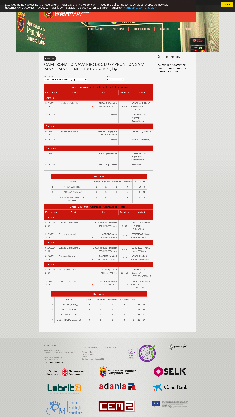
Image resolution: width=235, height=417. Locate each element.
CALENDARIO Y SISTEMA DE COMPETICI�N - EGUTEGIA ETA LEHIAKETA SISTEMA (173, 68)
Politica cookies (87, 352)
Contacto (184, 29)
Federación (95, 29)
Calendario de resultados (115, 87)
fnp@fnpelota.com (57, 362)
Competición (141, 29)
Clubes (164, 29)
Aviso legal (86, 357)
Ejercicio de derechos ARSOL (93, 359)
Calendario (95, 87)
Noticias (118, 29)
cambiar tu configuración (140, 7)
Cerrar (227, 4)
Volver (50, 58)
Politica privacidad (88, 354)
